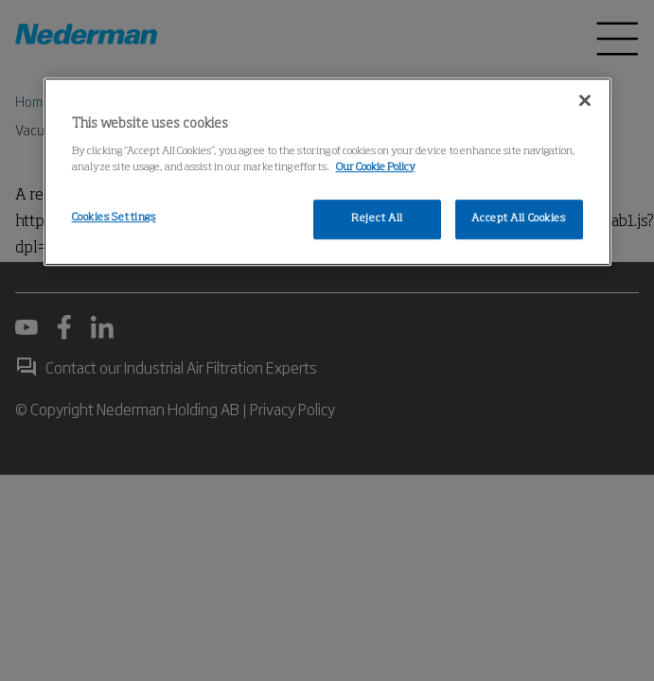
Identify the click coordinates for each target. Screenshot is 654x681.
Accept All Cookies (518, 218)
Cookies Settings (114, 217)
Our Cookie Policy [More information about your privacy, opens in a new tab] (375, 167)
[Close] (585, 100)
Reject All (377, 218)
